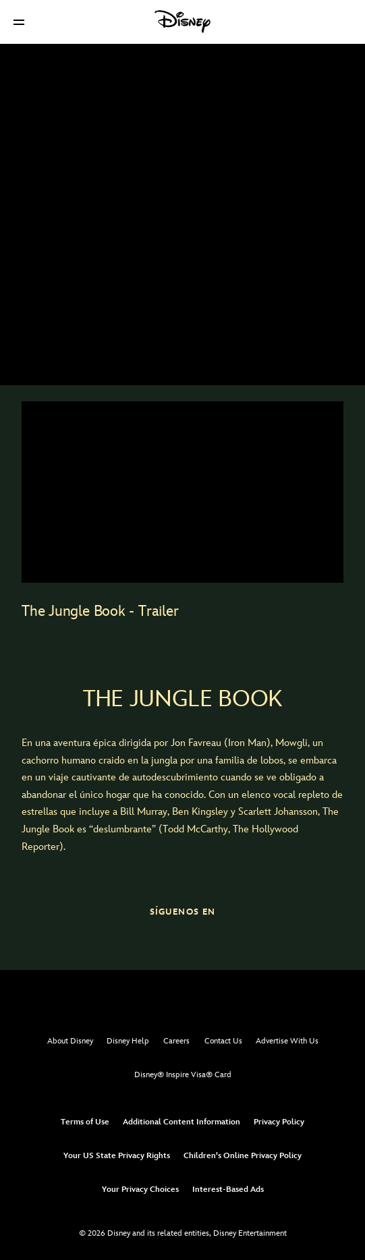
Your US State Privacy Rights (116, 1156)
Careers (176, 1041)
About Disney (70, 1041)
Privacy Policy (279, 1122)
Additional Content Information (181, 1122)
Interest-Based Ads (228, 1189)
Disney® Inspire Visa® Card (182, 1075)
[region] (182, 491)
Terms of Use (85, 1122)
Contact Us (223, 1041)
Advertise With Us (287, 1041)
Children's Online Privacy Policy (243, 1156)
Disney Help (128, 1041)
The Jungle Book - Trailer (100, 611)
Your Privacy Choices (140, 1189)
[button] (19, 22)
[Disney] (183, 21)
